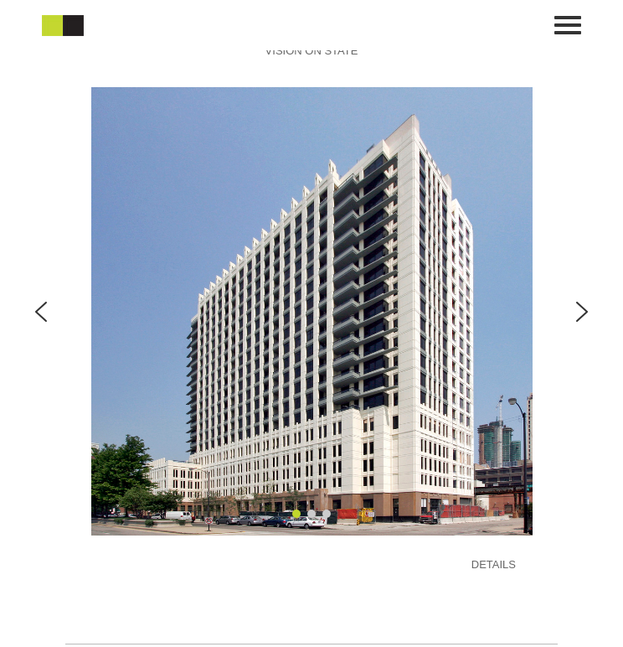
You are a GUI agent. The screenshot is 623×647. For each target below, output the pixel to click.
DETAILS (493, 564)
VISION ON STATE (311, 50)
